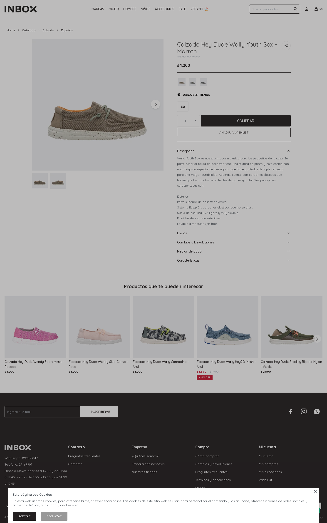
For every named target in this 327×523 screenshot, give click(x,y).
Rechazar (54, 516)
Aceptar (24, 516)
